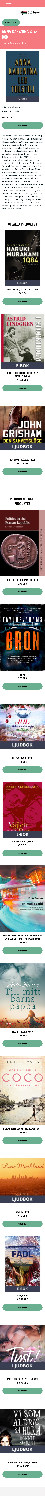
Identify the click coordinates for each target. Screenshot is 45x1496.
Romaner (17, 107)
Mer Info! (22, 125)
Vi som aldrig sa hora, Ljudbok (22, 1462)
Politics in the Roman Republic (22, 579)
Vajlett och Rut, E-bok (22, 841)
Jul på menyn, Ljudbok (23, 757)
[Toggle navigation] (5, 13)
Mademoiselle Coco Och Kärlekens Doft (22, 1128)
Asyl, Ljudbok (22, 1212)
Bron (22, 674)
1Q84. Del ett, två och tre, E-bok (22, 289)
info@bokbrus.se (8, 3)
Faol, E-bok (22, 1295)
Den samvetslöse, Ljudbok (22, 459)
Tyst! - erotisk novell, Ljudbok (22, 1378)
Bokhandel (10, 22)
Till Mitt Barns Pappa (22, 1031)
